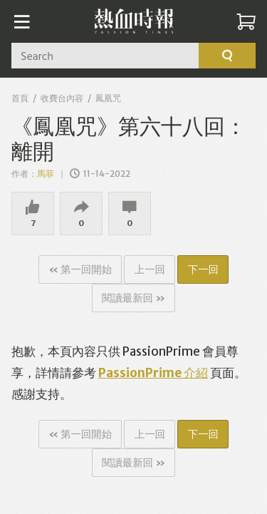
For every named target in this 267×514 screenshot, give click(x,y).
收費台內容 (62, 98)
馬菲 (46, 173)
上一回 (150, 269)
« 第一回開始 (80, 269)
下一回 (203, 269)
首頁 (19, 98)
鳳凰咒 (108, 98)
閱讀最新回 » (133, 298)
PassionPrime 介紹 (153, 373)
